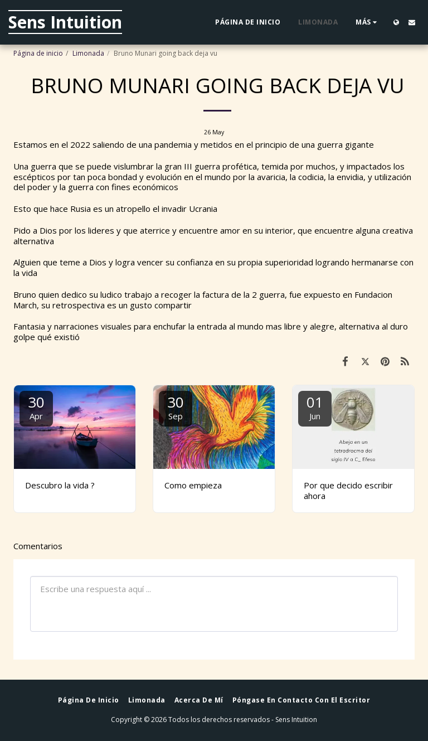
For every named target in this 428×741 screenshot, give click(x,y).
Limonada (88, 53)
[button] (412, 22)
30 (36, 407)
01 (315, 407)
